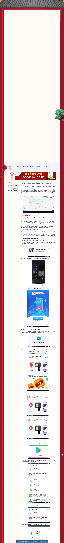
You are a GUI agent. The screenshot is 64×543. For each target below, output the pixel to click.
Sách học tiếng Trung (19, 168)
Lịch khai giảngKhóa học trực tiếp (27, 166)
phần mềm (23, 194)
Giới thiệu (16, 166)
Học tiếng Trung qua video (45, 168)
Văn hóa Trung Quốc (35, 168)
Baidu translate (24, 190)
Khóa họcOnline (37, 166)
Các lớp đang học (46, 166)
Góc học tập (27, 168)
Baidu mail (40, 189)
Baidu (44, 191)
